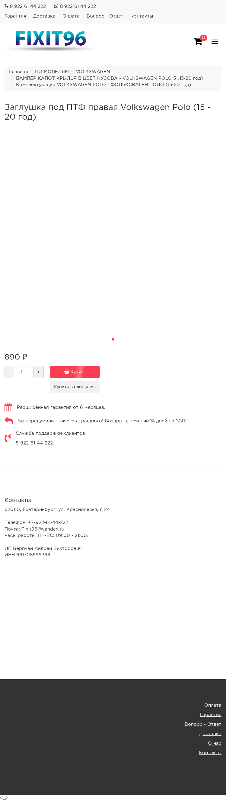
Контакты (141, 16)
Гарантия (15, 16)
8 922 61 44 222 (28, 6)
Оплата (71, 16)
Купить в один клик (75, 387)
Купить (70, 372)
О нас (214, 743)
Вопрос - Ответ (105, 16)
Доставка (44, 16)
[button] (113, 339)
